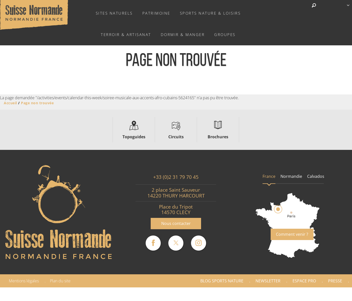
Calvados (315, 176)
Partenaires (330, 294)
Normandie (291, 176)
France (269, 176)
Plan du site (60, 281)
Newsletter (267, 281)
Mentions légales (24, 281)
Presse (335, 281)
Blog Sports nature (221, 281)
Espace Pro (304, 281)
